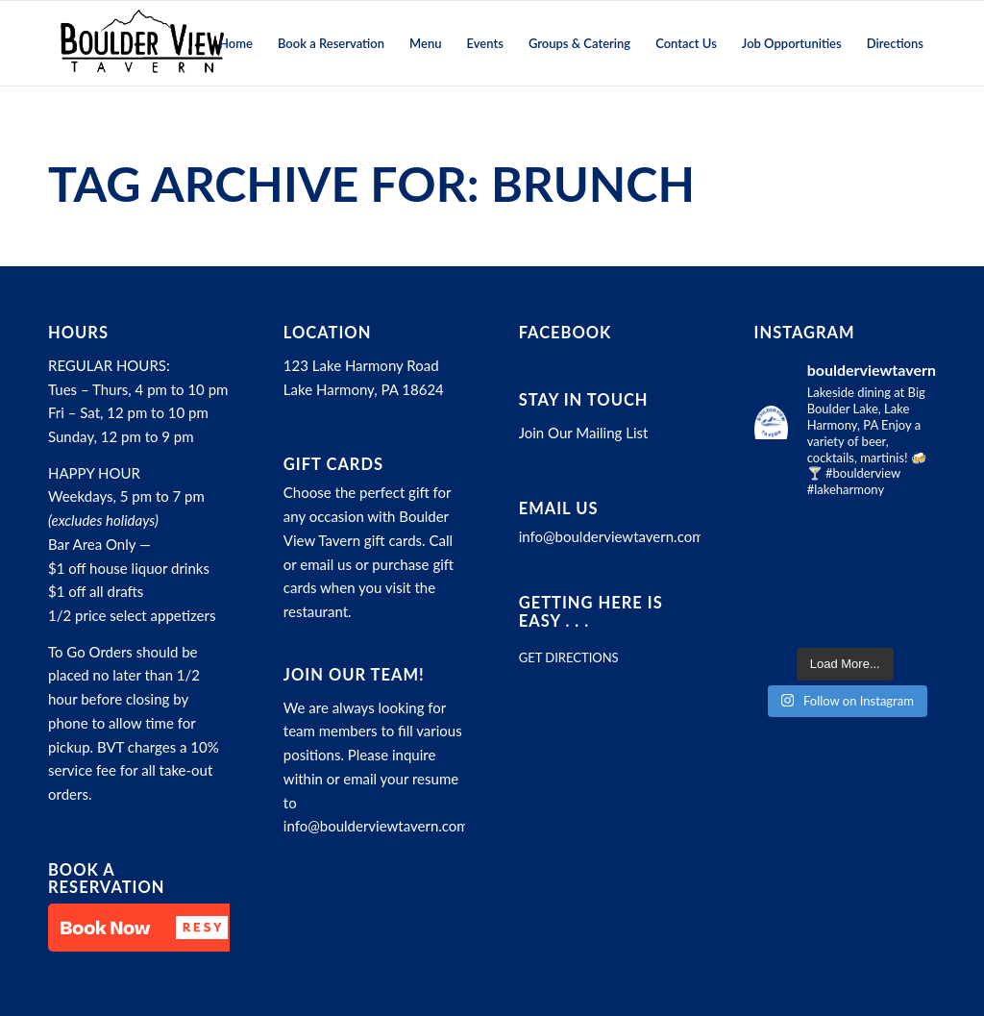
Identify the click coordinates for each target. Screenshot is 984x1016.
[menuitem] (236, 43)
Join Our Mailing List (584, 432)
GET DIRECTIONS (569, 657)
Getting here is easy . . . (591, 611)
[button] (144, 928)
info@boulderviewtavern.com (376, 825)
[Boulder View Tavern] (141, 43)
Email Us (559, 508)
